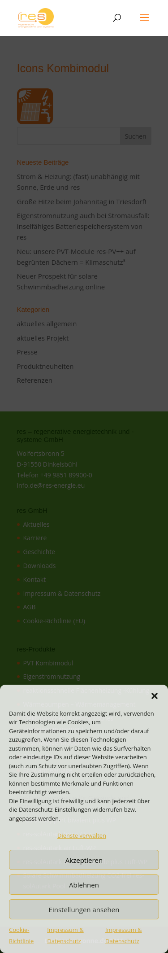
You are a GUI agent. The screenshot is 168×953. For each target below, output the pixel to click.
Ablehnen (84, 884)
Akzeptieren (84, 860)
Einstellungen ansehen (84, 909)
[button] (154, 695)
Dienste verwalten (81, 835)
